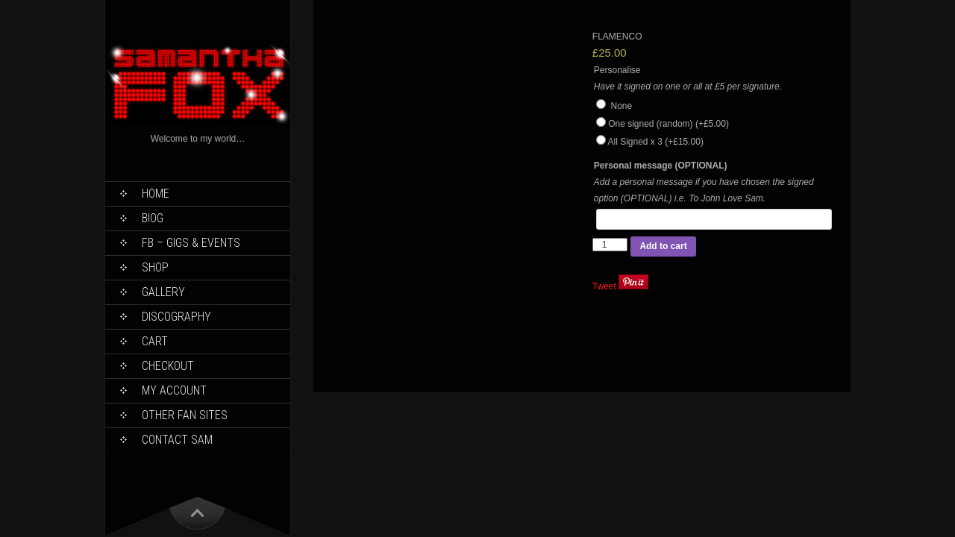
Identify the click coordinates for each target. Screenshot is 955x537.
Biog (152, 218)
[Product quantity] (610, 244)
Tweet (604, 286)
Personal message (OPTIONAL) (660, 165)
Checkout (168, 366)
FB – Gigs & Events (191, 243)
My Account (174, 390)
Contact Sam (177, 440)
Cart (155, 341)
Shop (155, 267)
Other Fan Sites (185, 415)
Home (155, 193)
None (614, 106)
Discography (176, 317)
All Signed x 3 (655, 141)
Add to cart (662, 246)
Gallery (163, 292)
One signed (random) (668, 124)
